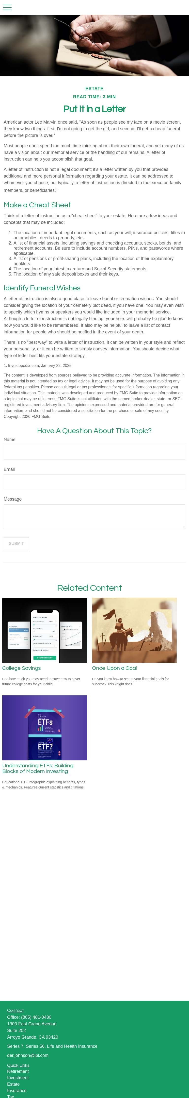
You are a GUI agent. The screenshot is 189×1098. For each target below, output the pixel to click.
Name (10, 439)
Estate (13, 1084)
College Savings (21, 668)
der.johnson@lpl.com (27, 1055)
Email (9, 469)
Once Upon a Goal (114, 668)
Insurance (17, 1090)
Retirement (18, 1071)
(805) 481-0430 (36, 1017)
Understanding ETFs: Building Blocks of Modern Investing (37, 768)
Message (13, 499)
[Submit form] (16, 544)
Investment (18, 1077)
